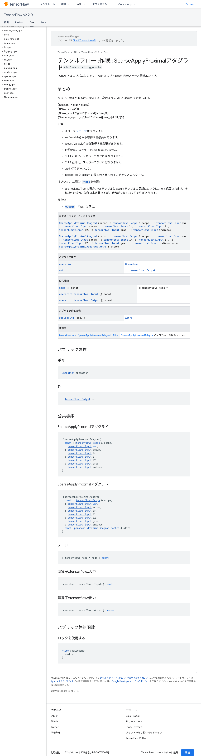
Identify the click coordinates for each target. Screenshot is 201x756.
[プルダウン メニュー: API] (85, 4)
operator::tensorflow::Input (78, 294)
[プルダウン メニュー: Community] (136, 4)
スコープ (81, 131)
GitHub (190, 4)
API (75, 52)
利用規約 (55, 752)
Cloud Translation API (84, 40)
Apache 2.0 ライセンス (62, 681)
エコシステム (99, 4)
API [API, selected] (79, 4)
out (61, 270)
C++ (106, 52)
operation (65, 264)
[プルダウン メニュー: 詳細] (70, 4)
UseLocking (66, 317)
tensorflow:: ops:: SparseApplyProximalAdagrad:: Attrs (88, 335)
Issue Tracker (133, 716)
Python (19, 22)
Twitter (55, 727)
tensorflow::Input (168, 223)
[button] (22, 26)
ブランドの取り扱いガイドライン (144, 732)
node (62, 287)
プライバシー (71, 752)
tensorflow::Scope (124, 223)
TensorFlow (63, 52)
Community (125, 4)
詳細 (63, 4)
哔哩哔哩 (55, 732)
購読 (187, 752)
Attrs (86, 181)
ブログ (54, 716)
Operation (131, 264)
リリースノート (134, 721)
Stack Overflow (134, 727)
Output (69, 206)
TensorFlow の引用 (136, 738)
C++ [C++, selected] (32, 22)
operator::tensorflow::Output (79, 300)
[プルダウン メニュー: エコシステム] (111, 4)
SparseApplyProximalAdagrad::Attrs (82, 246)
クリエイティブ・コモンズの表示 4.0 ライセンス (124, 678)
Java (43, 22)
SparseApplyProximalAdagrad (78, 223)
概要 (6, 22)
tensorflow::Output (142, 270)
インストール (47, 4)
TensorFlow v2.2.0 (18, 15)
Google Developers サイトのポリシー (130, 681)
